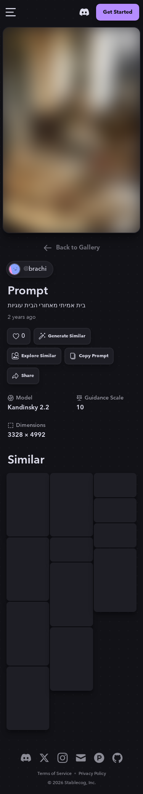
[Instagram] (62, 758)
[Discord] (84, 12)
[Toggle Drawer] (10, 12)
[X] (44, 758)
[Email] (81, 758)
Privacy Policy (92, 773)
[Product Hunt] (99, 758)
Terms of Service (54, 773)
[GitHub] (117, 758)
